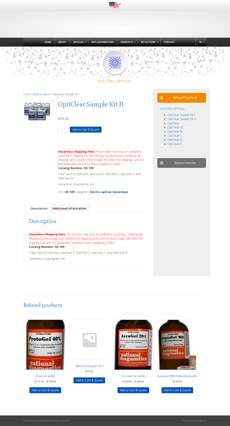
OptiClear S (174, 136)
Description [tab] (39, 208)
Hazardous (120, 192)
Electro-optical (41, 94)
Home (27, 94)
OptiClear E (174, 144)
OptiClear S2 (175, 127)
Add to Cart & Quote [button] (89, 380)
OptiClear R (174, 140)
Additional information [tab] (69, 208)
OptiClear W (175, 131)
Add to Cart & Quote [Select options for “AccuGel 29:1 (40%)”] (133, 390)
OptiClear (173, 123)
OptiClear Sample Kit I (181, 115)
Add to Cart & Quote (85, 129)
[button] (182, 97)
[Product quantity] (62, 130)
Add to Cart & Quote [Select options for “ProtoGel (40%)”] (45, 390)
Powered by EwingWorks (195, 420)
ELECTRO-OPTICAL (172, 109)
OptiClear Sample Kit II (181, 119)
